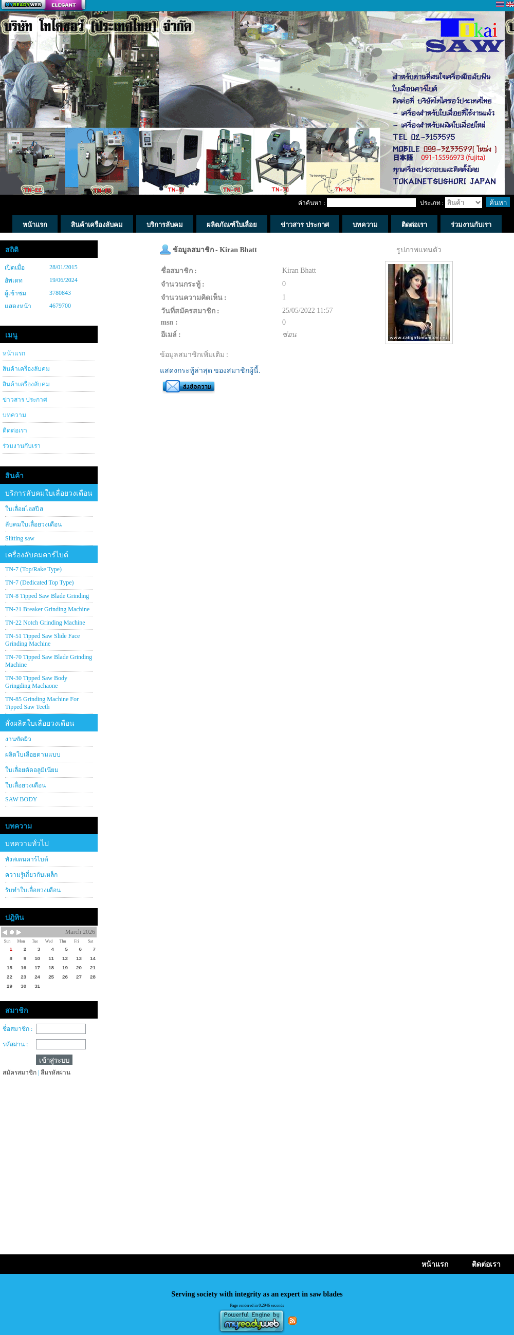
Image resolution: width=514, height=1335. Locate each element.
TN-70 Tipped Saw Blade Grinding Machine (48, 660)
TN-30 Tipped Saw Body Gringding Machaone (36, 681)
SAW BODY (21, 799)
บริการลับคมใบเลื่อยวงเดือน (49, 493)
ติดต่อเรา (15, 430)
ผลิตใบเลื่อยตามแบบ (33, 754)
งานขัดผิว (18, 739)
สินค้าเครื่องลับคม (26, 368)
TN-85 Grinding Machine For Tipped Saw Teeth (42, 702)
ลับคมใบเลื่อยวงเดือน (33, 524)
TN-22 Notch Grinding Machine (45, 622)
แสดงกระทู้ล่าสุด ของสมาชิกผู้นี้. (210, 370)
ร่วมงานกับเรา (22, 445)
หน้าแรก (14, 353)
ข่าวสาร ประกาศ (25, 399)
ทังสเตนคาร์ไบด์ (26, 859)
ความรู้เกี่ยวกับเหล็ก (31, 874)
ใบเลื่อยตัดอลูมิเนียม (32, 770)
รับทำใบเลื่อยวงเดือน (33, 890)
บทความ (14, 415)
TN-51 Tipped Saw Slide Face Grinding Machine (42, 639)
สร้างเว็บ (43, 5)
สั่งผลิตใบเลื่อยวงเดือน (40, 723)
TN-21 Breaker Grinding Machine (47, 609)
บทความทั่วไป (27, 844)
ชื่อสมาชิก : (17, 1028)
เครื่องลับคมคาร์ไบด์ (36, 555)
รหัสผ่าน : (15, 1044)
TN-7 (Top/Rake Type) (33, 569)
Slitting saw (19, 538)
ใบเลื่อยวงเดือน (25, 785)
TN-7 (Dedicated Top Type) (39, 582)
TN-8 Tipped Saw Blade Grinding (47, 595)
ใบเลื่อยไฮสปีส (24, 509)
